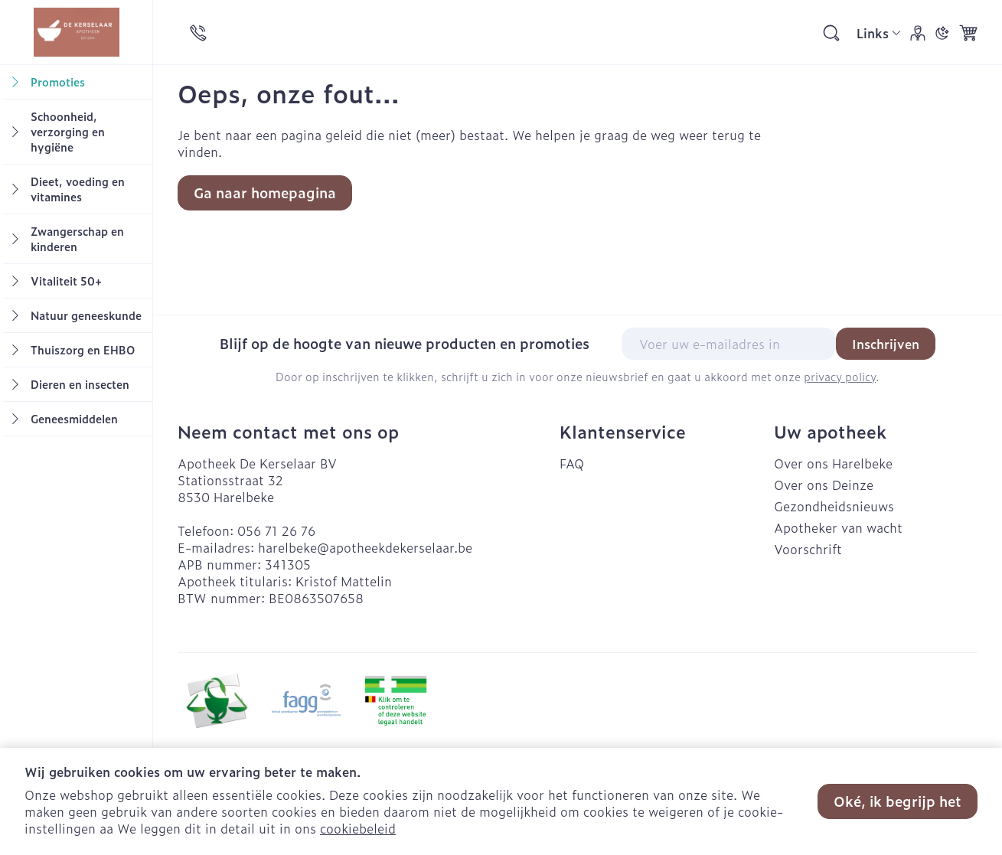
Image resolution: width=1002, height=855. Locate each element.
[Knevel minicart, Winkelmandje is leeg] (968, 33)
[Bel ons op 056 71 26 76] (198, 32)
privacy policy (840, 376)
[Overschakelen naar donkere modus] (942, 33)
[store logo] (76, 32)
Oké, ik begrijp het (897, 801)
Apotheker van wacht (838, 527)
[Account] (917, 33)
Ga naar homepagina (265, 192)
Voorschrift (808, 548)
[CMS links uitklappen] (879, 32)
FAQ (572, 463)
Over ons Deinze (823, 484)
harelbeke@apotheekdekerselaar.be (365, 547)
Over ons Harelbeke (833, 463)
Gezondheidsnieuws (834, 506)
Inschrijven (885, 343)
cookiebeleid (358, 828)
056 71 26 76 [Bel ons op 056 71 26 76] (276, 530)
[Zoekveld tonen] (831, 33)
